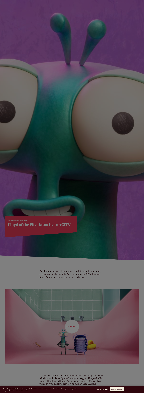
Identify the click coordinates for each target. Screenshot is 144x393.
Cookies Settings (102, 389)
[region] (72, 389)
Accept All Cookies (117, 389)
